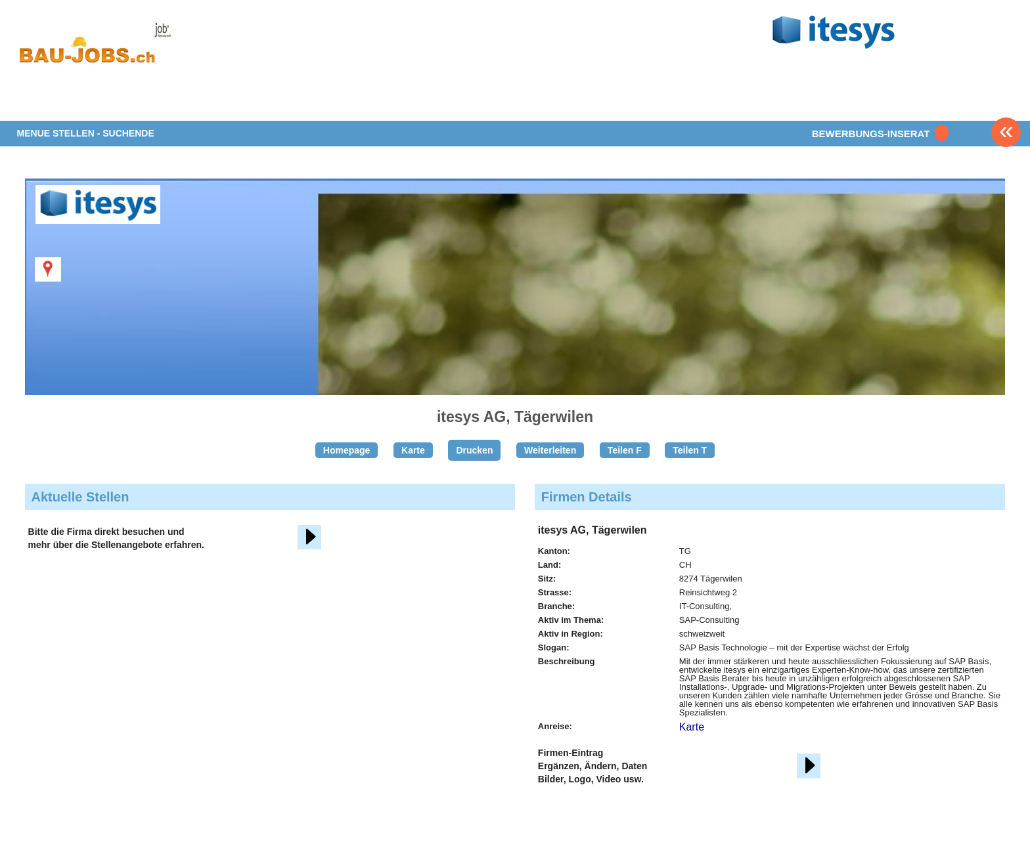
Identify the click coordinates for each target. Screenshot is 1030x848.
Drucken (474, 450)
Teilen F (625, 450)
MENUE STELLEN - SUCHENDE (85, 133)
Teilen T (690, 450)
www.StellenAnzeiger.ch (94, 48)
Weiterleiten (550, 450)
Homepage (346, 450)
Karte (413, 450)
